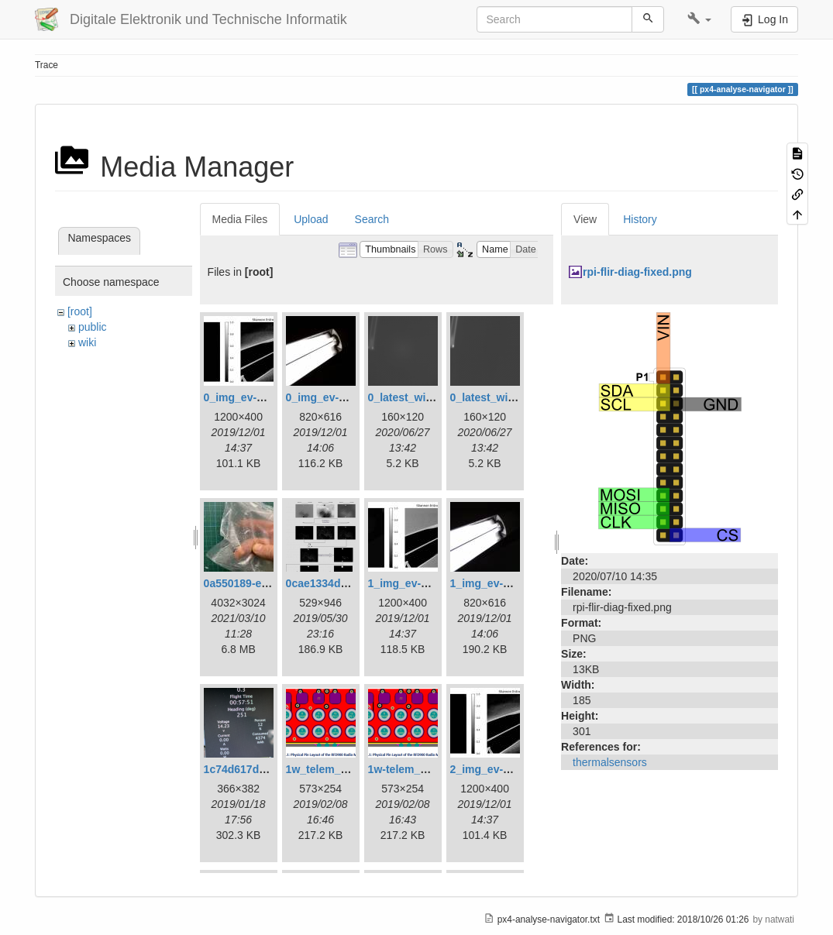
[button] (699, 19)
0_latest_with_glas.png (427, 397)
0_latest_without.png (504, 397)
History (640, 219)
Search (372, 219)
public (92, 327)
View (585, 219)
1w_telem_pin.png (333, 769)
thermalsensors (610, 762)
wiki (87, 342)
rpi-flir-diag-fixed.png (637, 272)
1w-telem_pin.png (414, 769)
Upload (311, 219)
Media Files (240, 219)
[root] (79, 311)
